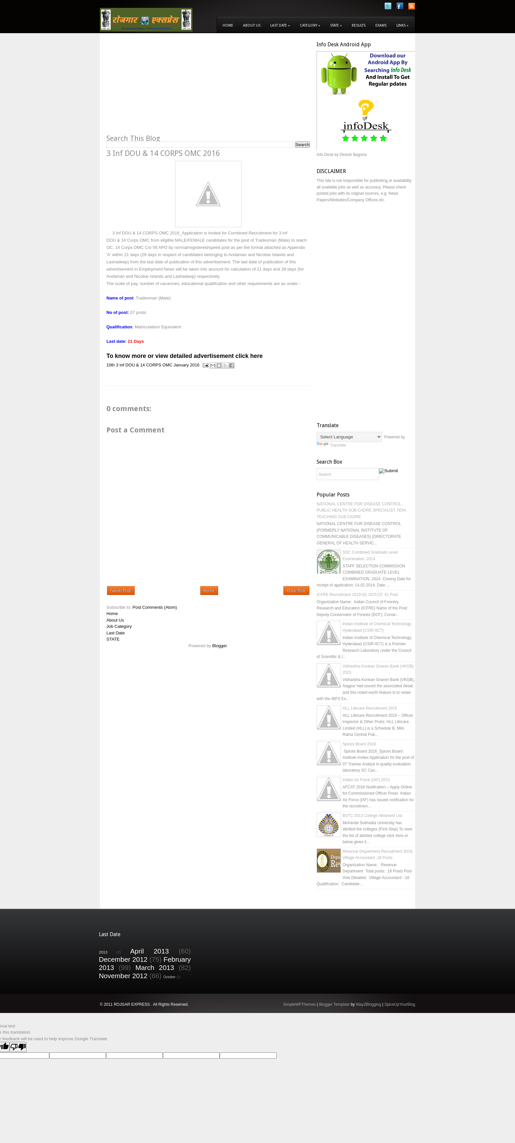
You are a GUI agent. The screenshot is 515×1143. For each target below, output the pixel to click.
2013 (103, 952)
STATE (113, 639)
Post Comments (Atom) (155, 607)
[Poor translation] (18, 1047)
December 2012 (123, 959)
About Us (251, 25)
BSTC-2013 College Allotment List (372, 815)
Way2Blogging (368, 1004)
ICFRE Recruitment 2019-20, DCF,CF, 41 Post (357, 594)
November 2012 (123, 975)
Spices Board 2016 (359, 744)
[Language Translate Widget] (349, 437)
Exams (381, 25)
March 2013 (154, 967)
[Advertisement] (161, 87)
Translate (331, 445)
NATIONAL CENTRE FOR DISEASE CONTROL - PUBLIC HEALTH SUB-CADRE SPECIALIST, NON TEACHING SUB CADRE (361, 510)
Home (228, 25)
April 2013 (149, 951)
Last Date (280, 25)
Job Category (119, 626)
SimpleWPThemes (299, 1004)
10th (110, 365)
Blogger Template (334, 1004)
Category (310, 25)
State (336, 25)
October (170, 977)
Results (359, 25)
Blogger (219, 645)
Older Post (296, 590)
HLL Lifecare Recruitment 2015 (370, 708)
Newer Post (121, 590)
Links (402, 25)
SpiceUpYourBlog (399, 1004)
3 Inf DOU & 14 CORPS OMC (144, 365)
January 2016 (187, 365)
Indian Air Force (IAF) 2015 (366, 780)
